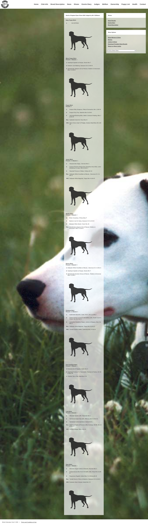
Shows (76, 4)
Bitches (110, 39)
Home (36, 4)
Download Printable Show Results (117, 44)
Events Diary (86, 4)
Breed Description (58, 4)
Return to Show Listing (114, 46)
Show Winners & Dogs (114, 37)
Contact (143, 4)
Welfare (105, 4)
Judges (97, 4)
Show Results (112, 20)
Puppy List (126, 4)
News (69, 4)
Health (134, 4)
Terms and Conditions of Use (28, 522)
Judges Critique (112, 42)
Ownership (115, 4)
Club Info (44, 4)
